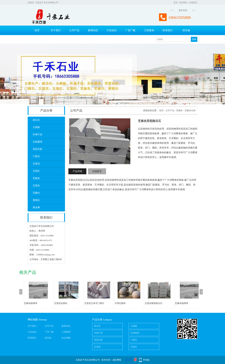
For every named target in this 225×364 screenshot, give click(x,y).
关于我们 (56, 30)
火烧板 (36, 127)
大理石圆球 (120, 303)
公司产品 (74, 30)
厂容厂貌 (130, 30)
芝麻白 (36, 193)
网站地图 (33, 319)
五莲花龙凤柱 (60, 303)
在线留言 (193, 2)
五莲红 (36, 171)
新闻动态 (93, 30)
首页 (176, 2)
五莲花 (36, 163)
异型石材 (37, 149)
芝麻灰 (36, 178)
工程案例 (149, 30)
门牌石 (36, 156)
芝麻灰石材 (190, 110)
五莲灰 (36, 185)
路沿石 (36, 120)
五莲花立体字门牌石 (94, 303)
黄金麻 (36, 207)
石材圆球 (37, 142)
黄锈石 (36, 200)
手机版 (146, 360)
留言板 (186, 30)
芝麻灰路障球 (30, 303)
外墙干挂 (37, 134)
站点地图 (66, 338)
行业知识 (112, 30)
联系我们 (183, 2)
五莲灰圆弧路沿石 (153, 303)
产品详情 (77, 171)
